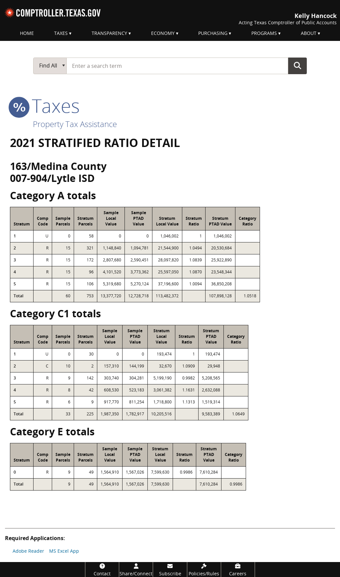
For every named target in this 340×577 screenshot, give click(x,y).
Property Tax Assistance (75, 123)
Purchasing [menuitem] (212, 33)
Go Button (297, 65)
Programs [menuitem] (264, 33)
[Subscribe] (170, 569)
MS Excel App (64, 551)
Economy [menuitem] (163, 33)
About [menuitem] (308, 33)
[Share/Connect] (136, 569)
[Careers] (238, 569)
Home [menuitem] (27, 33)
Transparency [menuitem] (109, 33)
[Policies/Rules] (204, 569)
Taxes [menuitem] (61, 33)
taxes (45, 105)
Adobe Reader (28, 551)
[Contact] (102, 569)
